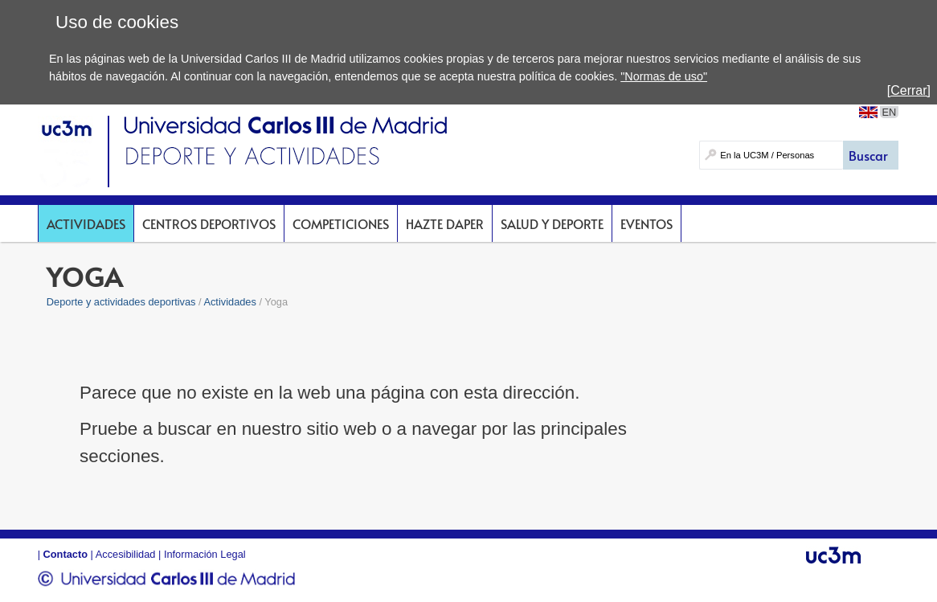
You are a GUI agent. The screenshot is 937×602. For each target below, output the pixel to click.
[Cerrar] (909, 90)
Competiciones (341, 223)
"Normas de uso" (663, 76)
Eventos (646, 223)
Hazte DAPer (445, 223)
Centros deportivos (209, 223)
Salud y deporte (552, 223)
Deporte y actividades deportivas (121, 302)
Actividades (86, 223)
